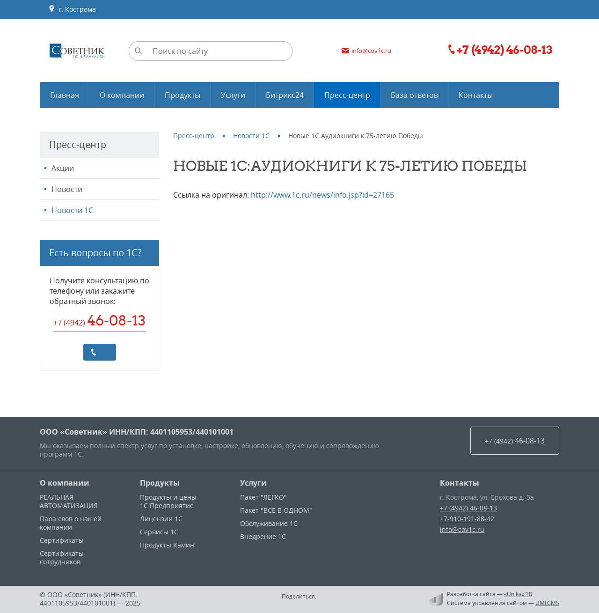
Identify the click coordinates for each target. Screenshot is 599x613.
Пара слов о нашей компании (71, 523)
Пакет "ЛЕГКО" (263, 497)
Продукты (160, 483)
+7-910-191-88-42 (467, 518)
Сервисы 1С (159, 531)
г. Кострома (72, 9)
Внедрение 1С (263, 536)
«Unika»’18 (518, 594)
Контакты (459, 483)
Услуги (253, 483)
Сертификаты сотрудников (62, 557)
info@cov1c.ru (462, 529)
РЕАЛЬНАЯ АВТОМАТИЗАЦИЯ (69, 501)
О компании (64, 483)
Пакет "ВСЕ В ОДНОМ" (276, 510)
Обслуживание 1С (269, 523)
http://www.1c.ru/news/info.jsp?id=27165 (322, 195)
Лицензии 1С (161, 518)
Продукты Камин (167, 544)
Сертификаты (62, 540)
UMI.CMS (547, 602)
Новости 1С (72, 210)
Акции (62, 168)
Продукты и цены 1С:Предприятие (168, 501)
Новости (66, 189)
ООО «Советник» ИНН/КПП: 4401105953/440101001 (137, 432)
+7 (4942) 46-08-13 (468, 507)
